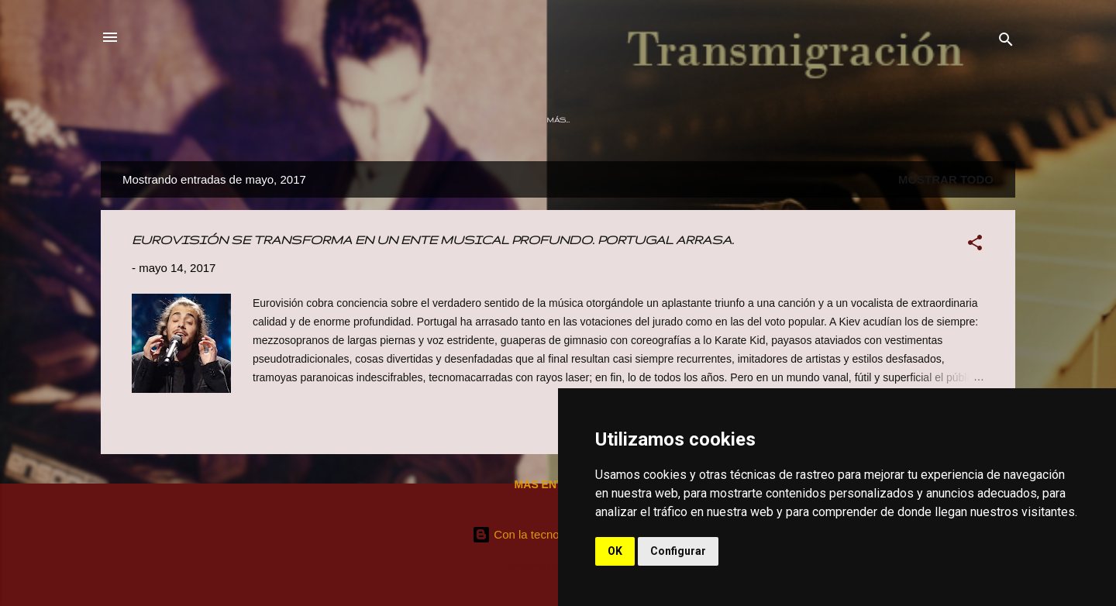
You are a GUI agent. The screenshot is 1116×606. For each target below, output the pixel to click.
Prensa (863, 119)
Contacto (932, 119)
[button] (975, 245)
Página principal (200, 119)
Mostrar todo (946, 179)
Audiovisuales (701, 119)
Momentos (792, 119)
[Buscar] (1006, 42)
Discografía (532, 119)
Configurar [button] (678, 551)
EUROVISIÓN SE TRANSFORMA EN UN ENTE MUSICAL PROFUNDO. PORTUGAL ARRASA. (433, 239)
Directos (613, 119)
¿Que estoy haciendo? (321, 119)
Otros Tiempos (438, 119)
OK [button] (615, 551)
